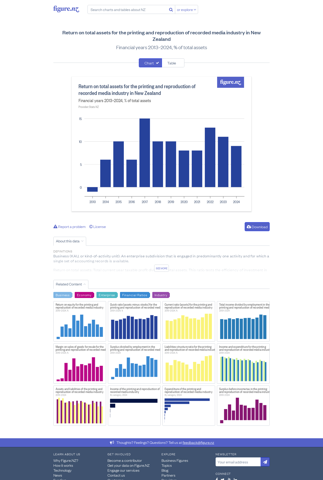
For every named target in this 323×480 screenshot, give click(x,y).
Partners (168, 475)
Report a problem (69, 226)
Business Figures (175, 460)
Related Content (69, 283)
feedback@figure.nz (198, 442)
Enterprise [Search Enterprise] (107, 294)
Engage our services (123, 470)
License (97, 226)
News (57, 475)
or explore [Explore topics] (186, 9)
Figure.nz (66, 9)
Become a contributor (124, 460)
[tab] (150, 62)
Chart (149, 62)
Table (171, 62)
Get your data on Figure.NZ (128, 465)
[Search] (171, 9)
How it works (63, 465)
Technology (62, 470)
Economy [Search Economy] (84, 294)
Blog (165, 470)
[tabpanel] (161, 144)
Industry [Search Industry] (161, 294)
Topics (167, 465)
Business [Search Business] (63, 294)
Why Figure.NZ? (65, 460)
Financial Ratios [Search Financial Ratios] (134, 294)
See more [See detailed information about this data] (161, 268)
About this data (68, 240)
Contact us (116, 475)
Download (257, 226)
